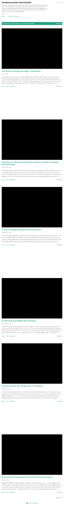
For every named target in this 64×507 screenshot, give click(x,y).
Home (3, 16)
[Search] (58, 2)
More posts (59, 497)
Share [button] (3, 86)
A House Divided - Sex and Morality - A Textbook (22, 386)
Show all (59, 23)
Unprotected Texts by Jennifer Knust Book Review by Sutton (27, 477)
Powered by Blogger (32, 503)
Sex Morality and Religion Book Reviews (19, 321)
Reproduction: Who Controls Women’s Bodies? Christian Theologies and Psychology (30, 163)
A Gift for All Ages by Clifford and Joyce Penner (21, 229)
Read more (59, 86)
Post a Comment (10, 86)
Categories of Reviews (13, 16)
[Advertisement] (32, 103)
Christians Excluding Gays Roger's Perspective (21, 71)
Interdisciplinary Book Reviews (16, 2)
